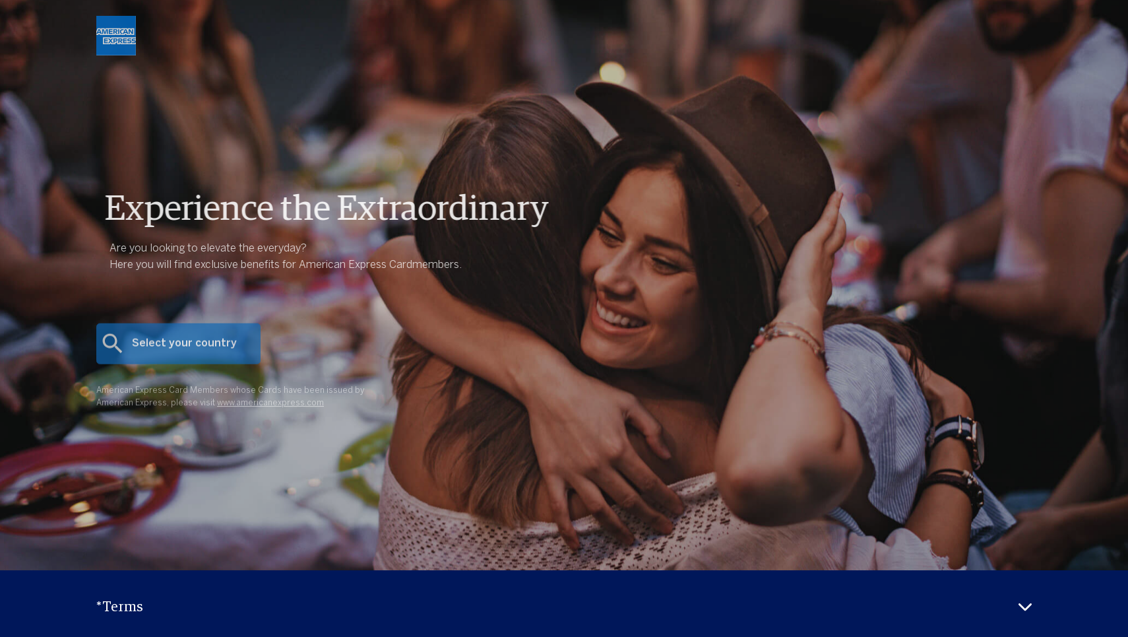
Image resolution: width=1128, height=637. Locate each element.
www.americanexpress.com (270, 411)
